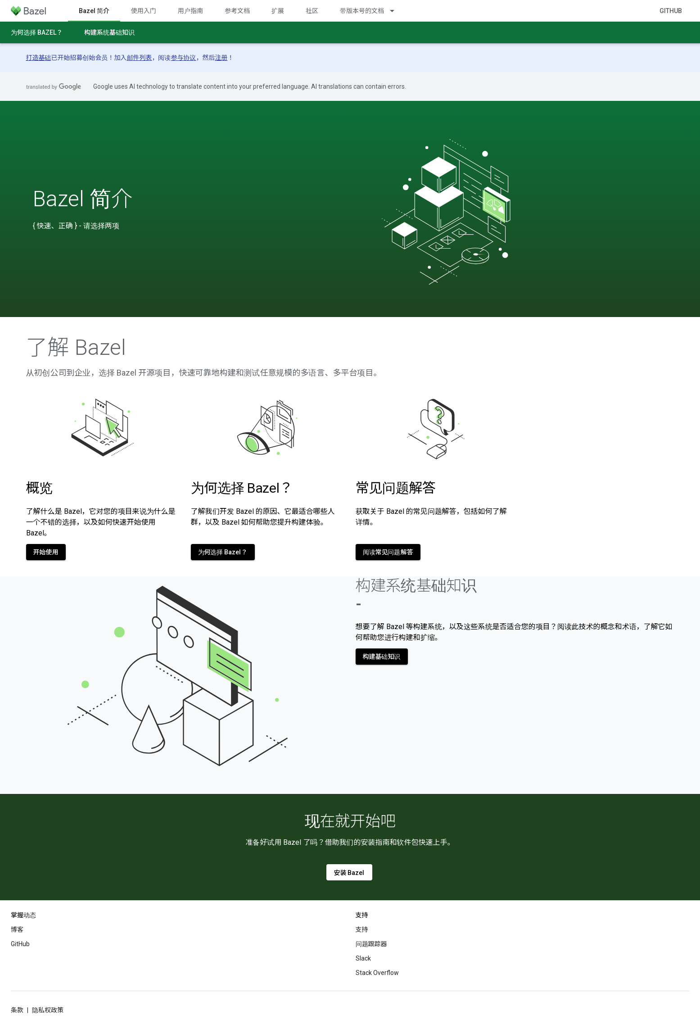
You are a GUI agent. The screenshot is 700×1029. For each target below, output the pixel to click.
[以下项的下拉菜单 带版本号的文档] (396, 11)
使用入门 (143, 10)
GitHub (670, 10)
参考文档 (237, 10)
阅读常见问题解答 (388, 552)
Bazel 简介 (83, 199)
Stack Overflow (377, 972)
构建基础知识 (382, 656)
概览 (39, 488)
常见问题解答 (396, 488)
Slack (363, 958)
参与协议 (183, 57)
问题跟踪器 (371, 943)
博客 (17, 929)
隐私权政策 (47, 1010)
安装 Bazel (349, 872)
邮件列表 (139, 57)
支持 (362, 929)
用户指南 (190, 10)
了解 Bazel (76, 347)
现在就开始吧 (350, 821)
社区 (312, 10)
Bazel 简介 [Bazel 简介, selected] (94, 10)
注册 (221, 57)
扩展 (277, 10)
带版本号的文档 (362, 10)
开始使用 (46, 552)
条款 (17, 1010)
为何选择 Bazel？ (37, 32)
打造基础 (38, 57)
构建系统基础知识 (109, 32)
